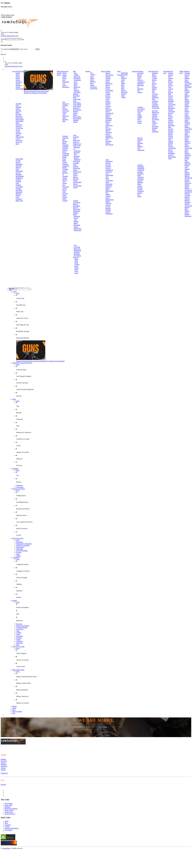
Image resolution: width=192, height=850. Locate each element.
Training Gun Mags (19, 189)
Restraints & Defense (109, 114)
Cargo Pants (76, 99)
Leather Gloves (75, 174)
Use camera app (18, 49)
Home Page (91, 736)
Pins (153, 85)
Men (74, 71)
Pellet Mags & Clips (19, 172)
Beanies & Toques (77, 226)
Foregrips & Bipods (65, 145)
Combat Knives (108, 95)
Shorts (92, 85)
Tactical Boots (170, 114)
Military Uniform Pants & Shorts (187, 74)
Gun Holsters (65, 108)
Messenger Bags (124, 75)
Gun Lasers (64, 84)
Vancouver (4, 766)
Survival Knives (108, 107)
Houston (3, 784)
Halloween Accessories (155, 107)
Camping (134, 71)
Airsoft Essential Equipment (65, 164)
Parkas (75, 115)
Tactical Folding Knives (170, 142)
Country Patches (154, 79)
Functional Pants (76, 96)
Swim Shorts (77, 106)
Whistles (154, 128)
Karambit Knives (108, 142)
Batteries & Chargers (155, 113)
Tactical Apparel (170, 72)
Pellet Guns (19, 118)
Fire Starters (139, 91)
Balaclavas (77, 249)
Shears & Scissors (108, 204)
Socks (76, 271)
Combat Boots (76, 265)
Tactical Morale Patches (170, 134)
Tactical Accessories (171, 103)
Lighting (140, 165)
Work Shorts (77, 103)
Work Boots (76, 261)
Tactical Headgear (171, 100)
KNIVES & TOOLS (18, 489)
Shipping (7, 807)
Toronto (3, 763)
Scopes (64, 75)
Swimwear (93, 87)
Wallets (123, 97)
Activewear (93, 88)
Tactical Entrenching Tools (172, 156)
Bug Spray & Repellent (140, 87)
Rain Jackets (77, 117)
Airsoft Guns (20, 71)
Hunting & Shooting (19, 192)
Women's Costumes (155, 103)
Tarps (139, 112)
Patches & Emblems (155, 72)
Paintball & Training (19, 179)
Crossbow (19, 199)
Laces (76, 273)
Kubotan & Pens (109, 126)
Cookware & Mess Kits (140, 192)
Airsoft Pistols (18, 77)
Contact (7, 826)
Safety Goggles (65, 199)
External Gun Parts (65, 137)
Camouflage (6, 848)
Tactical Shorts (170, 82)
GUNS (14, 291)
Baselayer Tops (77, 153)
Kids (153, 90)
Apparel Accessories (76, 201)
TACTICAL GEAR (18, 646)
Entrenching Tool (109, 176)
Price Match (8, 830)
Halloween (155, 97)
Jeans (74, 101)
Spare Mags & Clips (19, 159)
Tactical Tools (170, 138)
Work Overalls (75, 165)
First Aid (140, 80)
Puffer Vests (76, 145)
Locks (154, 124)
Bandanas (77, 254)
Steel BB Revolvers (19, 115)
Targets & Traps (65, 117)
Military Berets (76, 222)
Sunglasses (76, 211)
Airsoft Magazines (19, 163)
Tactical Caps (170, 89)
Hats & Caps (76, 219)
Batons (108, 117)
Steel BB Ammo (18, 134)
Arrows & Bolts (19, 143)
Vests (74, 135)
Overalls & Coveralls (76, 162)
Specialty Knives (108, 129)
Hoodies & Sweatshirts (77, 79)
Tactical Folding (108, 77)
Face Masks (77, 255)
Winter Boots (76, 268)
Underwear (77, 159)
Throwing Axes (109, 172)
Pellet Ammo (20, 137)
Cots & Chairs (139, 122)
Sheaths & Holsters (109, 186)
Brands (14, 706)
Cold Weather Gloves (77, 183)
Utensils (139, 189)
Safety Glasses (64, 196)
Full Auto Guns (39, 91)
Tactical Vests (170, 86)
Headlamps (140, 168)
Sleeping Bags (140, 144)
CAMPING (16, 557)
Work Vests (76, 140)
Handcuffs (109, 118)
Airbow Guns (18, 196)
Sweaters (76, 90)
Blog (13, 710)
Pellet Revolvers (19, 123)
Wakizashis (109, 213)
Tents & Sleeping (140, 138)
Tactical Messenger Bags (171, 125)
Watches (75, 213)
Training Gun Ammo (19, 186)
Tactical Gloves (170, 96)
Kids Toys (19, 643)
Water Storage (139, 185)
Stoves (139, 196)
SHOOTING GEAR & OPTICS (22, 363)
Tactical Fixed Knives (108, 99)
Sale (13, 713)
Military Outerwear (188, 182)
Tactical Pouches (170, 129)
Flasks (154, 130)
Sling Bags (122, 87)
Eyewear (65, 193)
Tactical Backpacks (171, 107)
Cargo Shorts (77, 104)
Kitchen (139, 187)
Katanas (108, 208)
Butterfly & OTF (109, 138)
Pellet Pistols (20, 119)
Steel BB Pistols (18, 108)
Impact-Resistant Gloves (76, 178)
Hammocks (140, 150)
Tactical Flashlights (171, 152)
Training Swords (108, 211)
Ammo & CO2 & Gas (19, 127)
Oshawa (3, 770)
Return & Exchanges (11, 808)
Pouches (123, 94)
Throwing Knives (109, 133)
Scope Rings (64, 159)
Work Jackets (77, 118)
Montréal (3, 764)
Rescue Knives (108, 88)
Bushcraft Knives (109, 110)
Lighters (154, 123)
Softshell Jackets (76, 121)
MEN (14, 399)
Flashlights (140, 167)
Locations (8, 825)
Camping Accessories (141, 108)
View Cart (15, 36)
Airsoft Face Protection (65, 185)
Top (91, 73)
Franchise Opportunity (12, 828)
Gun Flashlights (65, 81)
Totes (122, 95)
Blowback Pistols (29, 91)
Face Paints (155, 119)
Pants (92, 83)
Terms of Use (9, 812)
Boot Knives (109, 144)
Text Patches (154, 82)
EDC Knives (109, 75)
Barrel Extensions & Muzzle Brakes (65, 154)
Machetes (108, 136)
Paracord (140, 111)
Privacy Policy (9, 810)
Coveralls (155, 94)
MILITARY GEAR (18, 670)
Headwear (77, 216)
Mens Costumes (155, 100)
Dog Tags (155, 111)
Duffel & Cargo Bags (124, 79)
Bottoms (75, 94)
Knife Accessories (109, 179)
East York (4, 761)
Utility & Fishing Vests (77, 143)
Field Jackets (77, 110)
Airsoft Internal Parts (64, 179)
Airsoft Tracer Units (64, 190)
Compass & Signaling (141, 82)
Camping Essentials (140, 72)
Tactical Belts (170, 93)
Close (37, 49)
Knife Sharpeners (109, 183)
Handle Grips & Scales (108, 196)
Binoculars (65, 87)
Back (17, 293)
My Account (8, 803)
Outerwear (76, 108)
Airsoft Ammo (18, 130)
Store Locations (17, 711)
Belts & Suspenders (76, 205)
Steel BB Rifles (18, 111)
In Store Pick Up (10, 814)
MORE (14, 600)
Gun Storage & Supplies (65, 103)
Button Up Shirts (77, 88)
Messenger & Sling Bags (24, 543)
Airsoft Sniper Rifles (20, 88)
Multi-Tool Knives (109, 84)
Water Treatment (140, 176)
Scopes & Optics (65, 72)
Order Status (8, 805)
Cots (138, 148)
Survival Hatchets (108, 165)
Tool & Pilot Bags (124, 91)
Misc (17, 645)
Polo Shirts (77, 92)
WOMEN (15, 468)
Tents (139, 141)
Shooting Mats (65, 120)
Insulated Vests (76, 137)
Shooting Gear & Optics (59, 73)
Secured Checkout (6, 36)
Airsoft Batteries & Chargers (36, 92)
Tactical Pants (170, 75)
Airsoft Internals (42, 93)
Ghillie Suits (139, 118)
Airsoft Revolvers (19, 81)
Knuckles (108, 120)
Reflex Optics (64, 77)
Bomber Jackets (75, 112)
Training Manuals (154, 117)
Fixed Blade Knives (109, 91)
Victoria (3, 768)
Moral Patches (154, 75)
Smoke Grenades (65, 168)
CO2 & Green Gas (19, 139)
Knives (103, 71)
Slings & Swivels (65, 149)
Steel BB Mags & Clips (18, 167)
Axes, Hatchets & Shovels (109, 161)
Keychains (155, 126)
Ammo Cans (64, 113)
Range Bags (123, 84)
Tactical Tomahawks (109, 169)
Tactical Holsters (170, 121)
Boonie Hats (77, 228)
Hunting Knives (108, 103)
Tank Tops (77, 76)
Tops (75, 73)
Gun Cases (65, 111)
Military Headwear (188, 154)
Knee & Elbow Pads (76, 208)
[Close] (2, 41)
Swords (108, 206)
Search (3, 39)
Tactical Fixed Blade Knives (172, 148)
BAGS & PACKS (17, 538)
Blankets (140, 146)
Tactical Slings (170, 117)
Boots (76, 259)
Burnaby (3, 759)
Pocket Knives (108, 81)
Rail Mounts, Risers (65, 141)
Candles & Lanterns (140, 171)
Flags (153, 121)
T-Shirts (76, 75)
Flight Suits (76, 168)
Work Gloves (77, 172)
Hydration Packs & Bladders (140, 180)
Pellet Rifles (19, 121)
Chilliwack (4, 773)
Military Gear (182, 72)
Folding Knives (108, 72)
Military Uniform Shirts (187, 118)
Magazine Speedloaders (20, 175)
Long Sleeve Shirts (76, 83)
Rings (75, 214)
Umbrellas (155, 131)
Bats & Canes (108, 123)
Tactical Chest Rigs (171, 110)
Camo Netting (139, 115)
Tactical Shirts (170, 79)
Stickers (154, 87)
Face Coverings (77, 246)
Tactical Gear (165, 72)
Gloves (75, 170)
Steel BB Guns (18, 104)
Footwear (76, 257)
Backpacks (124, 73)
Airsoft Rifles (18, 74)
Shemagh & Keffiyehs (77, 251)
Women (87, 71)
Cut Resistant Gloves (77, 186)
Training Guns (18, 182)
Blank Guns (19, 200)
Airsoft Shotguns (18, 84)
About (14, 708)
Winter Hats (77, 230)
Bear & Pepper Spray (139, 76)
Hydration (140, 174)
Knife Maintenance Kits (110, 191)
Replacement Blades (110, 200)
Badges (154, 89)
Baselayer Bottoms (77, 157)
